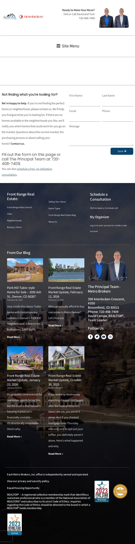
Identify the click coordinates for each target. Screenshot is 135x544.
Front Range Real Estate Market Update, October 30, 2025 (65, 379)
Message (74, 126)
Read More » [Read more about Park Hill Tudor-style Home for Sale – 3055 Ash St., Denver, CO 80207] (14, 337)
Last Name (108, 95)
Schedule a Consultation (100, 197)
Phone (106, 111)
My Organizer (99, 217)
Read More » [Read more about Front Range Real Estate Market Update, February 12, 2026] (55, 325)
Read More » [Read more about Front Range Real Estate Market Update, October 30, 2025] (55, 454)
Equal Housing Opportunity (23, 488)
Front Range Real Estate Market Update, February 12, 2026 (65, 292)
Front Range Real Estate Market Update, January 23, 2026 (23, 379)
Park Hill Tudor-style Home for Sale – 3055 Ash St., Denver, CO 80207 (24, 292)
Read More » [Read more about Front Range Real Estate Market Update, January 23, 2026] (14, 436)
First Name (75, 95)
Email (72, 111)
